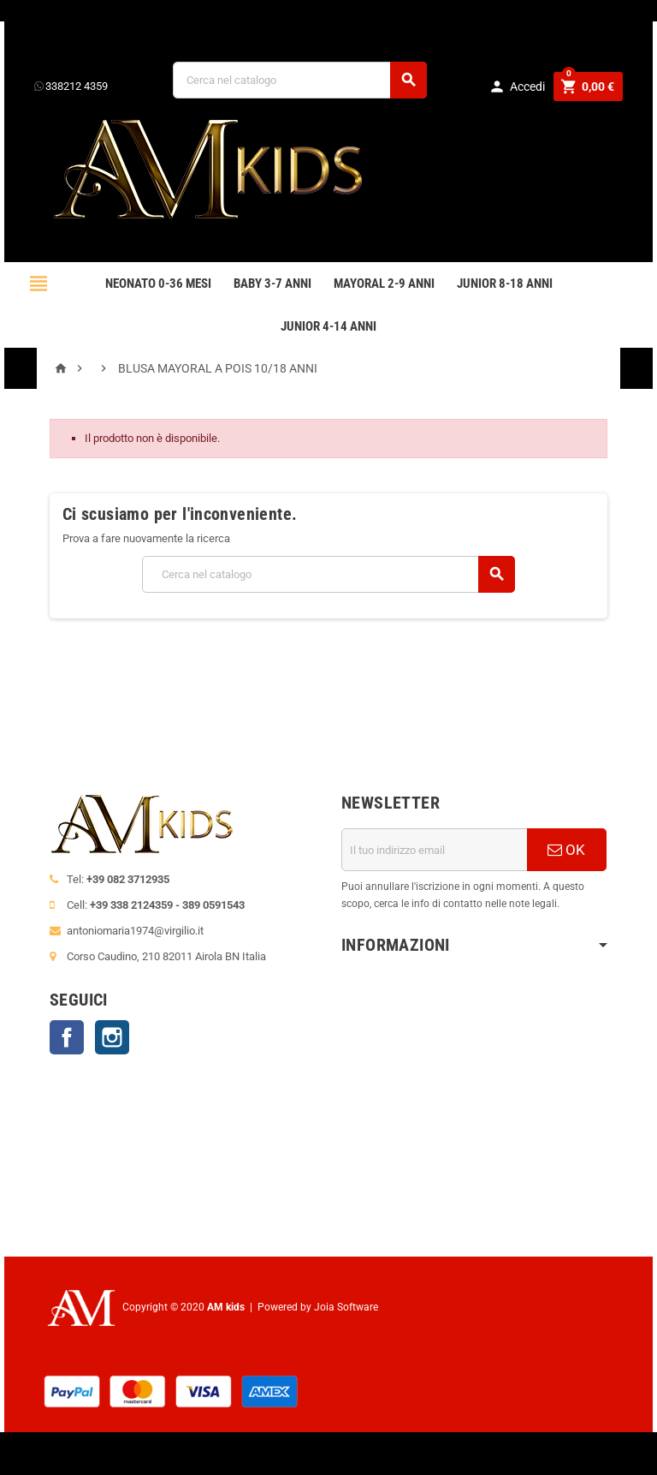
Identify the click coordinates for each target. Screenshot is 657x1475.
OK (566, 849)
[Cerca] (300, 80)
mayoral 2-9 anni (384, 283)
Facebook (67, 1037)
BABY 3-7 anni (272, 283)
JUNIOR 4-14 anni (328, 326)
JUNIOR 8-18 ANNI (505, 283)
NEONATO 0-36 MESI (158, 283)
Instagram (112, 1037)
